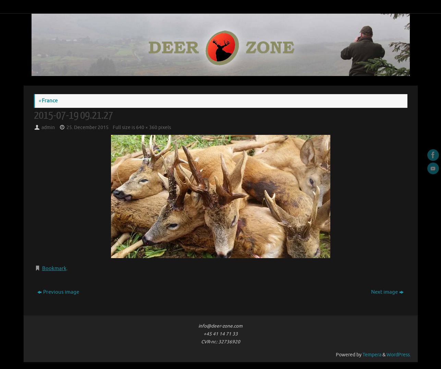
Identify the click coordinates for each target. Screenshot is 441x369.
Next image (387, 292)
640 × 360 (146, 127)
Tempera (372, 355)
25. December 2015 (87, 127)
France (48, 101)
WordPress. (399, 355)
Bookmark (54, 268)
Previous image (58, 292)
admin (48, 127)
